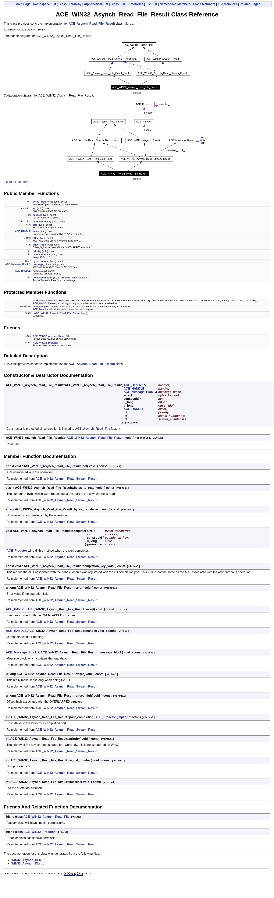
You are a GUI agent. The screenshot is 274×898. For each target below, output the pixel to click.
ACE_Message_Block (16, 264)
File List (151, 4)
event (36, 232)
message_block (42, 264)
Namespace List (44, 4)
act (34, 208)
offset (36, 238)
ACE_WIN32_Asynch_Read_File (51, 336)
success (37, 215)
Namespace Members (175, 4)
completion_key (42, 222)
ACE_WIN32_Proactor (45, 343)
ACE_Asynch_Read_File (92, 429)
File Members (227, 4)
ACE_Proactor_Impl (65, 278)
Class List (118, 4)
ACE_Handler (88, 301)
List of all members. (17, 182)
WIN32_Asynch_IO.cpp (27, 864)
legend (137, 93)
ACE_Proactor (40, 310)
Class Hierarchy (70, 4)
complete (38, 307)
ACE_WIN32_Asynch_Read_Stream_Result (66, 479)
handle (37, 271)
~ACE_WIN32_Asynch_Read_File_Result (56, 313)
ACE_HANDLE (22, 232)
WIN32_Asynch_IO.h (26, 860)
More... (129, 23)
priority (37, 251)
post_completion (42, 278)
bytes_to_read (41, 261)
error (35, 225)
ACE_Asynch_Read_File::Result (92, 23)
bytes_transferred (43, 202)
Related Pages (250, 4)
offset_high (39, 245)
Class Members (204, 4)
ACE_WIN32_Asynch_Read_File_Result (56, 301)
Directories (135, 4)
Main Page (23, 4)
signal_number (41, 255)
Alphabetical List (96, 4)
